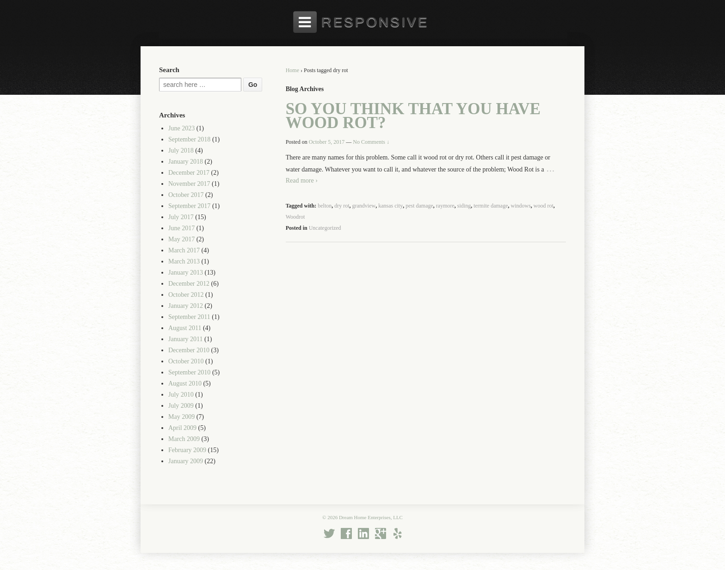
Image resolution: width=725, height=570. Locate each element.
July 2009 (181, 405)
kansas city (390, 205)
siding (464, 205)
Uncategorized (325, 228)
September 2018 (189, 139)
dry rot (341, 205)
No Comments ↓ (371, 142)
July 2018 (181, 150)
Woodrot (295, 217)
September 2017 (189, 205)
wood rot (543, 205)
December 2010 (188, 350)
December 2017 (188, 172)
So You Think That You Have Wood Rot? (413, 116)
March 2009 (184, 438)
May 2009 (181, 416)
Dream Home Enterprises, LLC (370, 517)
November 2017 (189, 183)
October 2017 (186, 194)
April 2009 (182, 427)
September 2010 (189, 372)
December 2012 (188, 283)
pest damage (419, 205)
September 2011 (189, 316)
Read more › (302, 180)
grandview (364, 205)
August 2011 (184, 328)
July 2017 (181, 217)
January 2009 (185, 461)
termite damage (490, 205)
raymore (445, 205)
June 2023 (181, 128)
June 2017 (181, 228)
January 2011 (185, 339)
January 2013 (185, 272)
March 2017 (184, 250)
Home (292, 70)
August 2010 (185, 383)
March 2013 (184, 261)
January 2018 (185, 161)
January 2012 (185, 305)
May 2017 (181, 239)
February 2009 (187, 450)
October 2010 (186, 361)
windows (520, 205)
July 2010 (181, 394)
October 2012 (186, 294)
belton (325, 205)
